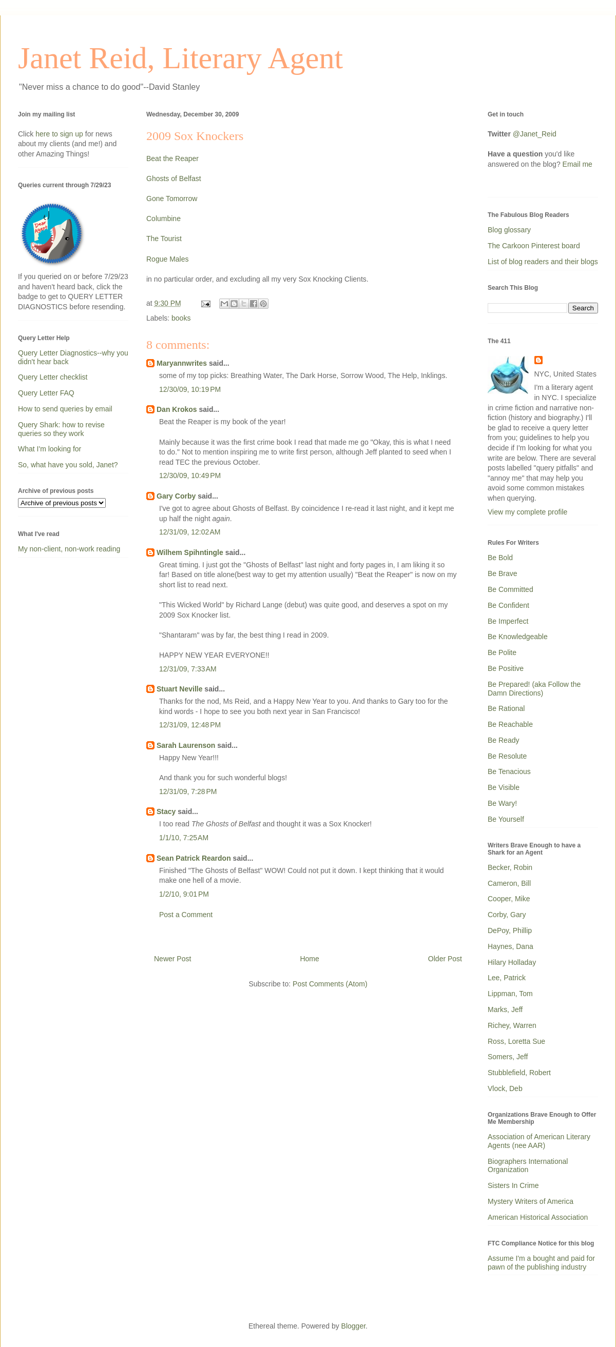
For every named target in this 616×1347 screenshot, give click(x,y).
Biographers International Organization (528, 1165)
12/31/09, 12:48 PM (190, 725)
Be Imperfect (508, 621)
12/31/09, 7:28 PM (188, 791)
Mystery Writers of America (530, 1201)
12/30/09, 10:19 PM (190, 389)
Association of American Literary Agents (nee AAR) (539, 1141)
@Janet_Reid (534, 134)
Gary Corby (176, 496)
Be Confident (508, 605)
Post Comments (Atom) (330, 984)
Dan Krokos (177, 409)
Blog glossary (509, 230)
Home (309, 959)
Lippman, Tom (510, 993)
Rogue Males (167, 259)
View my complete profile (527, 512)
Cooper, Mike (509, 899)
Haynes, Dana (510, 946)
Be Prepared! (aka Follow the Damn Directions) (534, 688)
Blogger (353, 1326)
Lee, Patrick (507, 978)
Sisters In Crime (513, 1185)
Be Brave (502, 573)
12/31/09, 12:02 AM (189, 532)
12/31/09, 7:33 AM (188, 669)
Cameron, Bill (509, 883)
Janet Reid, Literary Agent (180, 58)
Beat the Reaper (172, 158)
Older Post (445, 959)
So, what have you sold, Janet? (68, 465)
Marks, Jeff (505, 1009)
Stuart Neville (179, 689)
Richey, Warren (512, 1025)
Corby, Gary (507, 914)
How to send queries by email (65, 409)
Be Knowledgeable (518, 636)
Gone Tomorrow (171, 198)
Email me (577, 164)
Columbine (163, 218)
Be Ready (503, 740)
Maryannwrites (182, 363)
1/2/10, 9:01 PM (184, 894)
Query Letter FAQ (46, 393)
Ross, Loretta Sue (516, 1041)
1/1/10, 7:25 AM (183, 838)
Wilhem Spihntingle (190, 552)
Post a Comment (186, 914)
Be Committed (510, 589)
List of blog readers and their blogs (543, 261)
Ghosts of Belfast (173, 178)
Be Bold (500, 557)
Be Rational (506, 708)
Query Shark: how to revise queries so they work (61, 429)
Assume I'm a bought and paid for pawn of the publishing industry (541, 1262)
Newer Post (172, 959)
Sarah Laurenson (186, 745)
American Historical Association (538, 1217)
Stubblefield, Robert (519, 1072)
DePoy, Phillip (510, 930)
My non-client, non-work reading (69, 549)
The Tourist (164, 238)
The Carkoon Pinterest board (534, 246)
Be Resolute (507, 756)
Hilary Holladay (512, 962)
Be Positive (506, 668)
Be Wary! (502, 803)
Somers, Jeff (508, 1057)
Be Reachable (510, 724)
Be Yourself (506, 819)
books (180, 318)
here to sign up (60, 134)
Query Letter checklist (52, 377)
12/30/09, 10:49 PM (190, 475)
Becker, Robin (510, 867)
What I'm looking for (49, 449)
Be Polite (502, 652)
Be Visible (503, 787)
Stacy (166, 811)
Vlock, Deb (505, 1088)
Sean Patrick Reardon (194, 858)
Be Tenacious (509, 771)
